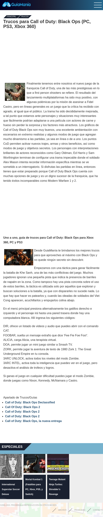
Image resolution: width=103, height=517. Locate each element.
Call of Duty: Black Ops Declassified (30, 402)
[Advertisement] (51, 55)
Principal (11, 16)
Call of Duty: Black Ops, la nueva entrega (33, 421)
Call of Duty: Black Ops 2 (22, 411)
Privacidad (79, 510)
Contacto (98, 510)
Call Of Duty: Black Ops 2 (22, 407)
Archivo (62, 510)
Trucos (24, 16)
